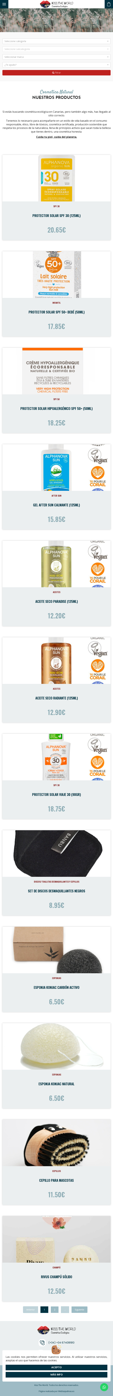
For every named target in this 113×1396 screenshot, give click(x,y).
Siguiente (79, 1309)
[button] (56, 41)
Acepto (56, 1367)
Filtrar (56, 72)
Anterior (30, 1309)
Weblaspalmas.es (66, 1391)
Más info (56, 1374)
